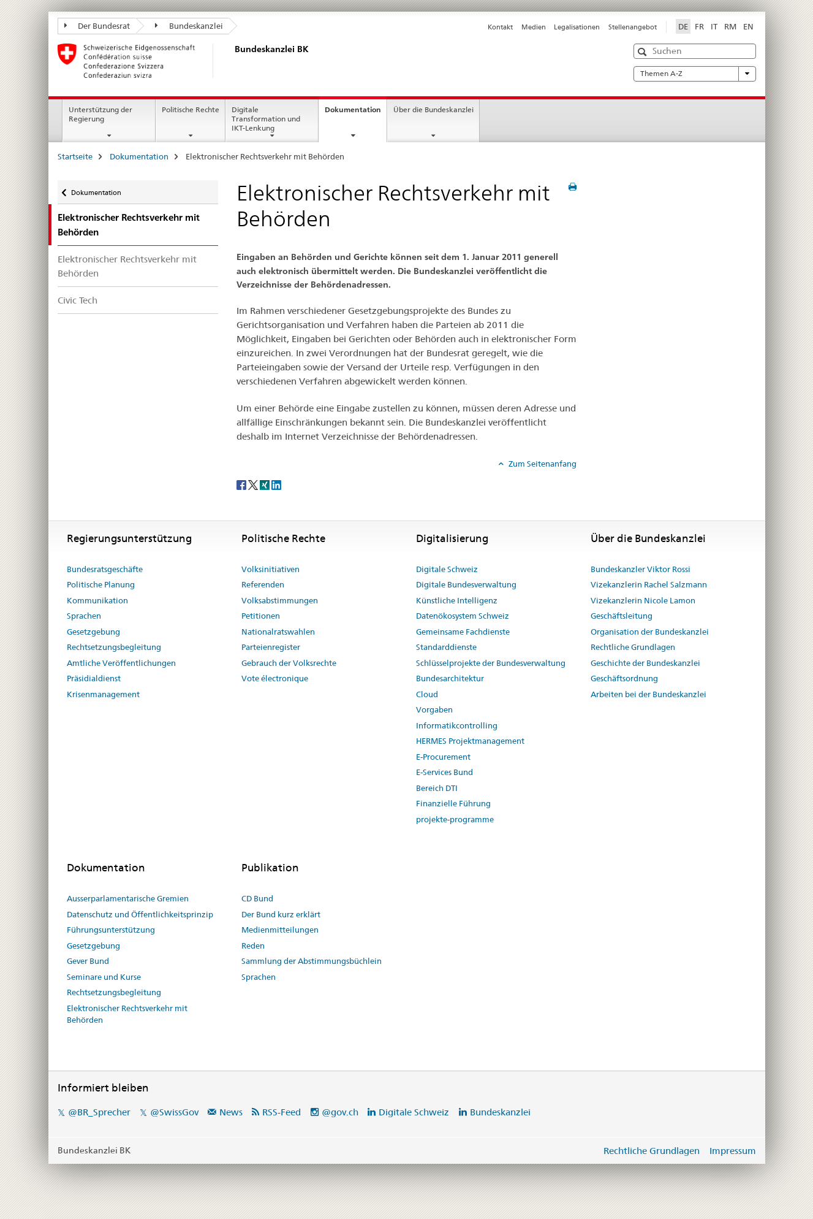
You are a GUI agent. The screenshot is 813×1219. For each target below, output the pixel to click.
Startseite (75, 156)
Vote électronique (274, 678)
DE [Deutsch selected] (683, 26)
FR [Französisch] (699, 26)
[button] (643, 51)
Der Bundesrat (97, 25)
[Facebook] (242, 484)
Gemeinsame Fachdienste (463, 631)
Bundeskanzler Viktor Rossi (640, 569)
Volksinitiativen (270, 569)
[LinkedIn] (276, 484)
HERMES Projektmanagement (470, 741)
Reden (253, 945)
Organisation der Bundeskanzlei (650, 631)
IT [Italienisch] (714, 26)
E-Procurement (443, 757)
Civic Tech (77, 300)
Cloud (427, 694)
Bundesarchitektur (450, 678)
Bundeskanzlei (189, 25)
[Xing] (265, 484)
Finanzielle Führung (453, 803)
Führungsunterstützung (111, 929)
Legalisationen (577, 27)
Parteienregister (270, 647)
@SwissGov (174, 1112)
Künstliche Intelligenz (456, 600)
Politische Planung (101, 584)
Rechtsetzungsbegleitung (114, 647)
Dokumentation (356, 113)
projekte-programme (455, 819)
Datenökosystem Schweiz (462, 616)
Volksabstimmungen (279, 600)
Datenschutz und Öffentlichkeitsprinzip (140, 914)
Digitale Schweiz (447, 569)
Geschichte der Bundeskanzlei (645, 663)
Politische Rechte (190, 109)
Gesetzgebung (93, 631)
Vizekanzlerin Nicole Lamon (643, 600)
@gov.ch (340, 1112)
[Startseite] (232, 61)
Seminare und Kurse (104, 977)
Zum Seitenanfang (542, 463)
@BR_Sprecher (99, 1112)
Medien (533, 27)
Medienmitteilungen (280, 929)
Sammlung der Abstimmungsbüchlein (311, 961)
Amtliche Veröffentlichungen (121, 663)
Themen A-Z (694, 73)
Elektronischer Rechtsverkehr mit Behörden (127, 266)
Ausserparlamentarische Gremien (128, 898)
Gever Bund (88, 961)
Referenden (262, 584)
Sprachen (84, 616)
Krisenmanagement (103, 694)
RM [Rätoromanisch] (730, 26)
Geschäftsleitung (621, 616)
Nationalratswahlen (278, 631)
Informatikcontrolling (456, 725)
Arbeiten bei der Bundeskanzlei (648, 694)
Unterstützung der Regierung (100, 114)
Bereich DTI (437, 788)
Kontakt (500, 27)
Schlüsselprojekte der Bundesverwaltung (490, 663)
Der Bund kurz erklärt (280, 914)
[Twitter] (254, 484)
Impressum (732, 1150)
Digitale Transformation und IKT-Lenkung (266, 118)
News (231, 1112)
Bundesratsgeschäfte (105, 569)
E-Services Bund (444, 772)
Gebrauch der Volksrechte (288, 663)
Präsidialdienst (94, 678)
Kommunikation (97, 600)
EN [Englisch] (748, 26)
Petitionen (260, 616)
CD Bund (257, 898)
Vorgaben (434, 709)
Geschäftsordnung (624, 678)
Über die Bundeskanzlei (433, 109)
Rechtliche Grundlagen (633, 647)
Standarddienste (446, 647)
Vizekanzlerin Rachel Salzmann (649, 584)
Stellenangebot (632, 27)
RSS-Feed (281, 1112)
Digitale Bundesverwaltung (466, 584)
